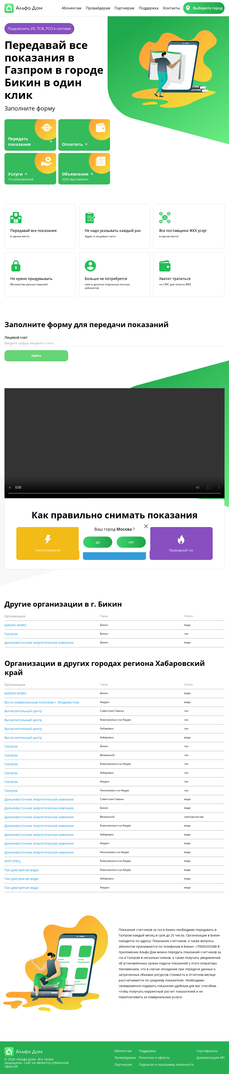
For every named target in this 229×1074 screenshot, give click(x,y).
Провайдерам (98, 8)
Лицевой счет (16, 337)
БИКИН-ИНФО (15, 625)
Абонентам (71, 8)
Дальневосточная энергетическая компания (39, 643)
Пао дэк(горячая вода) (21, 870)
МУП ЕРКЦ (12, 861)
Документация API (211, 1057)
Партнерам (124, 8)
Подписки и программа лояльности (166, 1064)
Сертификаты (207, 1051)
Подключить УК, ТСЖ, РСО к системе (39, 28)
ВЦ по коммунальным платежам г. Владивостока (41, 702)
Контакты (171, 8)
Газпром (10, 634)
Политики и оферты (154, 1057)
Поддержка (149, 8)
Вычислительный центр (23, 711)
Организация (14, 616)
